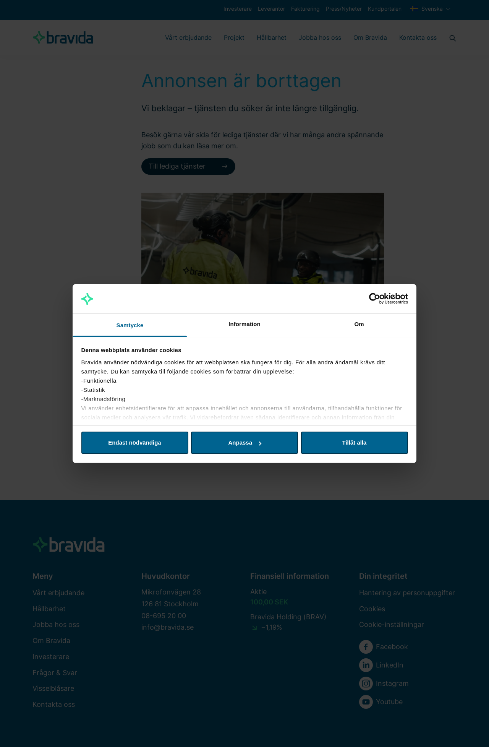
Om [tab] (359, 324)
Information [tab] (244, 324)
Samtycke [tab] (130, 325)
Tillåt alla (354, 442)
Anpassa (244, 442)
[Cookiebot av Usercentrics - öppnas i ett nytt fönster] (374, 299)
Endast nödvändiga (134, 442)
